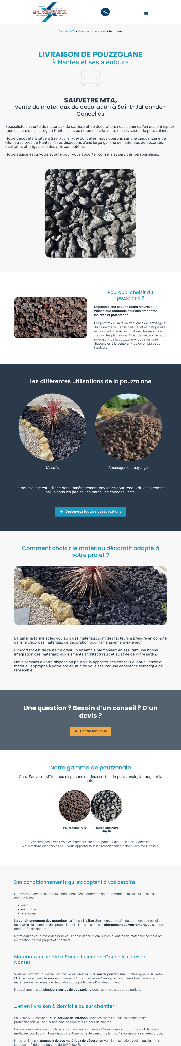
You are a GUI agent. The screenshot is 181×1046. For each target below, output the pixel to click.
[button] (146, 13)
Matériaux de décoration (92, 31)
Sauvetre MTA (67, 31)
